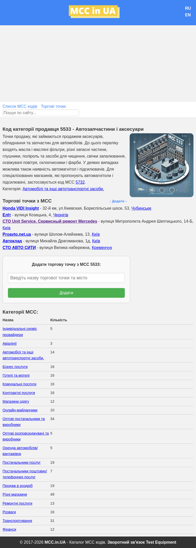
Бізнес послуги (15, 367)
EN (188, 15)
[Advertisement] (98, 63)
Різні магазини (15, 494)
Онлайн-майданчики (20, 410)
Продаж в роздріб (18, 486)
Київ (6, 228)
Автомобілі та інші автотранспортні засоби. (63, 189)
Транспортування (17, 521)
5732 (80, 182)
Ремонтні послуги (17, 503)
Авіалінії (10, 343)
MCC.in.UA (55, 542)
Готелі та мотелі (16, 375)
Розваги (9, 512)
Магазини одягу (16, 401)
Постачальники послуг (22, 462)
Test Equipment (161, 542)
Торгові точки (53, 106)
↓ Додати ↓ (118, 201)
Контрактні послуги (19, 393)
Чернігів (60, 215)
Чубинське (141, 208)
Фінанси (9, 529)
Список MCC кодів (20, 106)
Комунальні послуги (19, 384)
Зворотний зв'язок (126, 542)
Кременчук (102, 247)
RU (188, 8)
